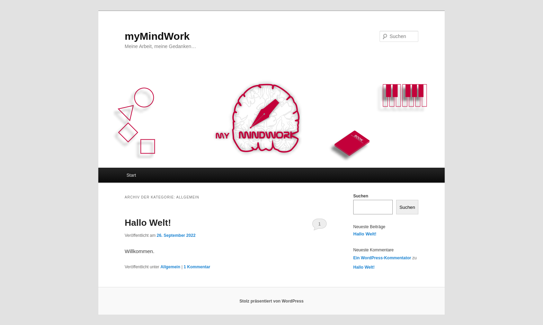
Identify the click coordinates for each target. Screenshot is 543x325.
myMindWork (157, 36)
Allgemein (170, 266)
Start (131, 175)
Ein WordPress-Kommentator (382, 258)
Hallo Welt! (148, 222)
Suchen (360, 196)
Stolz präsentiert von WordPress (271, 301)
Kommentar (197, 266)
